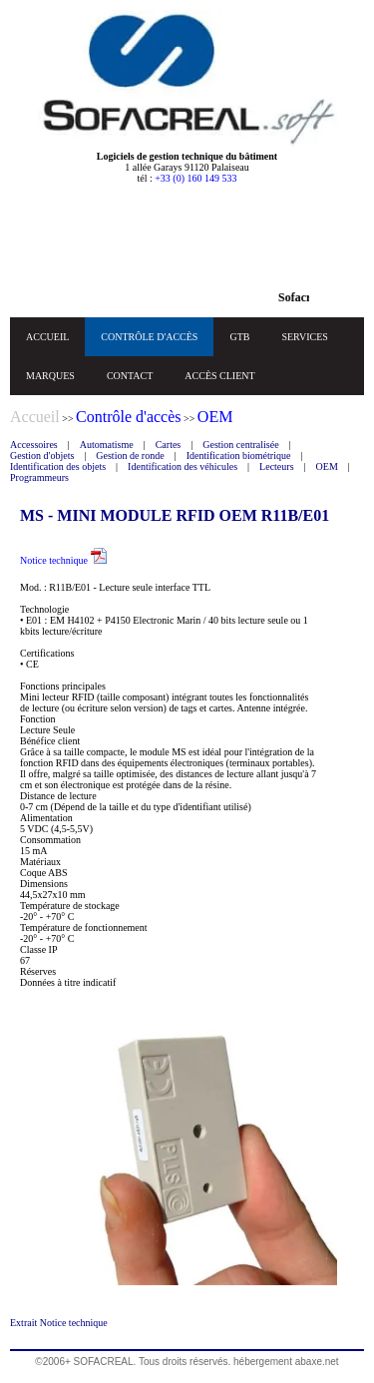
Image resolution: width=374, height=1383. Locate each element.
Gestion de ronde (130, 455)
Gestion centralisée (240, 444)
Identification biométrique (239, 455)
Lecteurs (276, 466)
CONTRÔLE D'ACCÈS (149, 336)
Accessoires (34, 444)
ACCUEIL (47, 336)
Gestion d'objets (42, 455)
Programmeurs (39, 477)
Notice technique (63, 560)
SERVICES (304, 336)
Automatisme (107, 444)
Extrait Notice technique (59, 1322)
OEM (327, 466)
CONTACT (130, 375)
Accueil (35, 416)
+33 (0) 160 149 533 (195, 178)
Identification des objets (58, 466)
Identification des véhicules (182, 466)
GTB (239, 336)
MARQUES (50, 375)
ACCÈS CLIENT (219, 375)
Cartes (169, 444)
